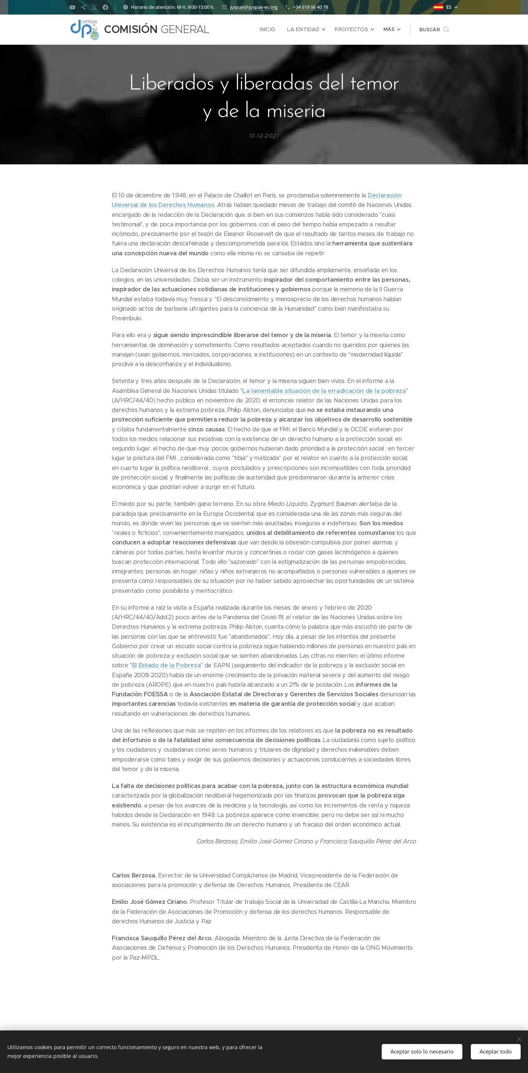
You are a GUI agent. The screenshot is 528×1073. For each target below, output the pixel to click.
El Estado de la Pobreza (166, 665)
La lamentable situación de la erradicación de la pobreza (324, 391)
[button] (434, 30)
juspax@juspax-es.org (254, 7)
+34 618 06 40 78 (310, 7)
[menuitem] (274, 30)
